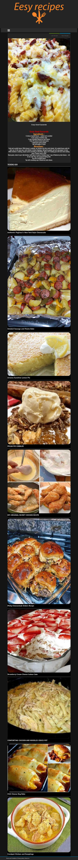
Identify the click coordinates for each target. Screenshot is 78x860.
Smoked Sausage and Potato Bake (21, 329)
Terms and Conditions (11, 858)
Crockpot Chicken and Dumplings (21, 854)
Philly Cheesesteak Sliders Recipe (21, 606)
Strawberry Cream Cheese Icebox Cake (23, 674)
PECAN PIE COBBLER (16, 446)
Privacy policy (20, 858)
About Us (27, 858)
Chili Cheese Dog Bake (16, 794)
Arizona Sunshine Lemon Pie (19, 378)
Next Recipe (65, 35)
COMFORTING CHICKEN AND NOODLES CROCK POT (28, 740)
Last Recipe (54, 35)
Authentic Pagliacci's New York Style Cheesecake (27, 232)
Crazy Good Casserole (39, 125)
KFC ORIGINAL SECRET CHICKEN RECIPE (23, 515)
